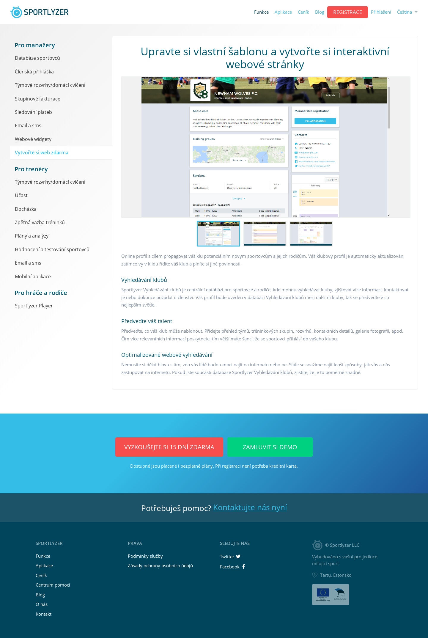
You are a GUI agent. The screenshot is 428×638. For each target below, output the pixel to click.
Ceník (303, 12)
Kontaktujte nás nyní (250, 507)
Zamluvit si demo (270, 447)
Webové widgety (33, 139)
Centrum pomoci (53, 585)
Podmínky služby (145, 556)
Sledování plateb (33, 112)
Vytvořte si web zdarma (41, 152)
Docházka (26, 209)
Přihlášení (381, 12)
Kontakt (43, 614)
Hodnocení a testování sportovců (52, 249)
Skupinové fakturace (37, 98)
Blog (319, 12)
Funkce (261, 12)
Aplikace (283, 12)
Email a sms (28, 125)
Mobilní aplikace (33, 276)
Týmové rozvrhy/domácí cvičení (50, 85)
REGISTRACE (347, 12)
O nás (42, 604)
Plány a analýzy (31, 235)
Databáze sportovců (37, 58)
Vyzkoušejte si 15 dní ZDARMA (169, 447)
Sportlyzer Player (34, 305)
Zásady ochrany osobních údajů (160, 565)
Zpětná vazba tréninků (40, 222)
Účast (21, 195)
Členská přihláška (34, 71)
